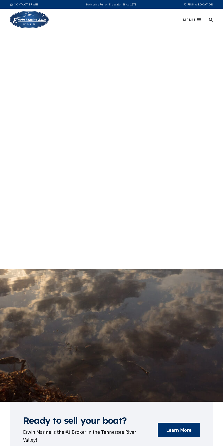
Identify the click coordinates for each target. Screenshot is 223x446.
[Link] (29, 19)
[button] (210, 19)
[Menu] (192, 19)
